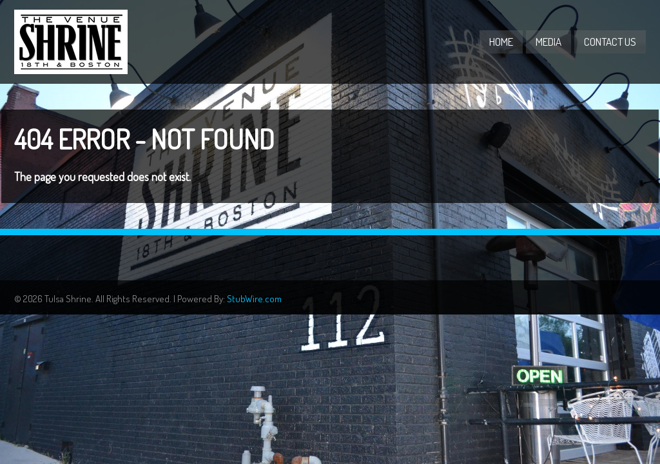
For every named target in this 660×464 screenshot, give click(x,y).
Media (548, 41)
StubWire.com (254, 299)
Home (501, 41)
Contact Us (610, 41)
